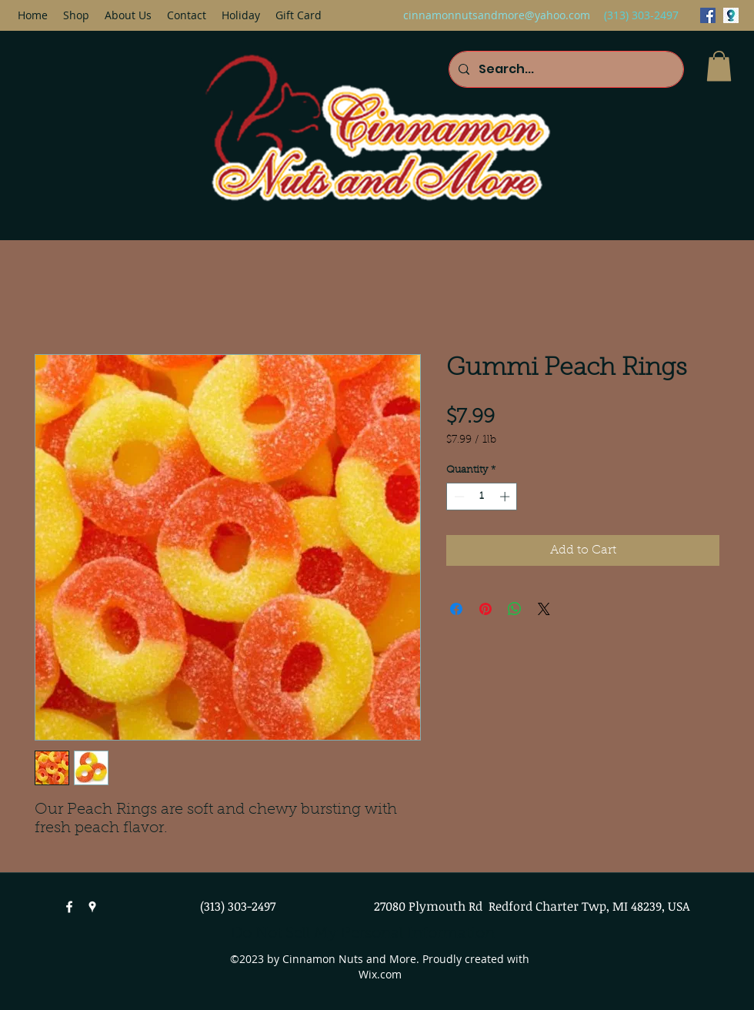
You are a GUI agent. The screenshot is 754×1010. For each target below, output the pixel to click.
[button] (719, 66)
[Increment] (506, 496)
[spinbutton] (482, 496)
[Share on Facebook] (456, 609)
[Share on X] (544, 609)
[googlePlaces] (731, 15)
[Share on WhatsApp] (514, 609)
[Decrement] (458, 496)
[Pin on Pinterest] (485, 609)
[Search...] (565, 69)
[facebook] (708, 15)
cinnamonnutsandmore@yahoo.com (496, 15)
